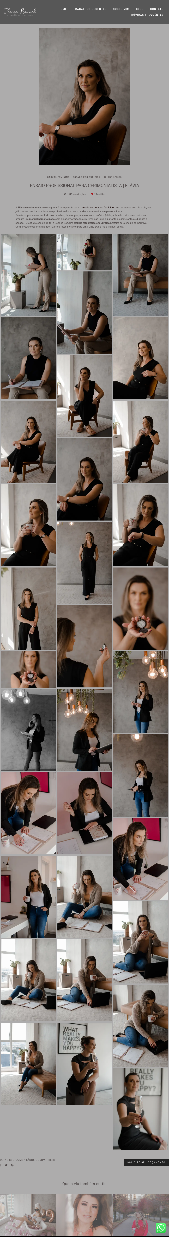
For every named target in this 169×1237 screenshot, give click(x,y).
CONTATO (157, 9)
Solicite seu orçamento (146, 1162)
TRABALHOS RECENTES (90, 9)
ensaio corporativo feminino (98, 207)
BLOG (140, 9)
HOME (63, 9)
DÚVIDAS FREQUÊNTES (147, 14)
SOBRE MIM (121, 9)
